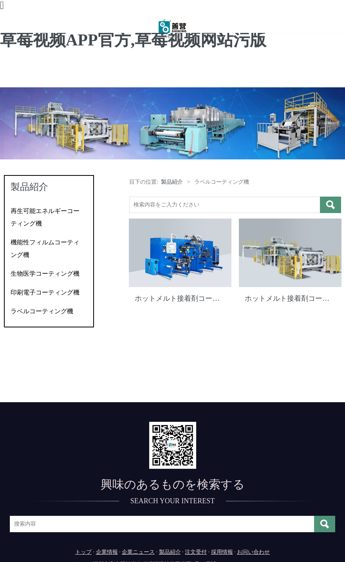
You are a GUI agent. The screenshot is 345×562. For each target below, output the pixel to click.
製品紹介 (172, 182)
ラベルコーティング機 (42, 311)
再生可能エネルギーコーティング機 (45, 217)
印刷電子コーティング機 (45, 292)
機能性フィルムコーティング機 (45, 248)
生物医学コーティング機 (45, 273)
